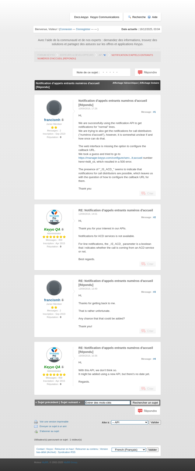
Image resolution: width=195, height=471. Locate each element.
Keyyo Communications (104, 17)
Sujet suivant (69, 402)
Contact (40, 449)
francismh (52, 120)
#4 (154, 359)
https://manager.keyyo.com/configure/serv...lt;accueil (110, 157)
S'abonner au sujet (49, 431)
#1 (154, 112)
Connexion (66, 29)
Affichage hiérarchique (125, 83)
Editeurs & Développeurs (77, 55)
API (100, 55)
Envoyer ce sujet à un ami (53, 426)
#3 (154, 292)
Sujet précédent (48, 402)
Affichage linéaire (149, 83)
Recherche (137, 17)
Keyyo (49, 449)
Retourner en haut (64, 449)
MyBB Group (70, 462)
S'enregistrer (83, 29)
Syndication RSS (67, 452)
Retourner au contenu (87, 449)
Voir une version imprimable (54, 421)
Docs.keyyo (81, 17)
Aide (152, 17)
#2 (154, 217)
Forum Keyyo (46, 55)
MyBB (45, 462)
